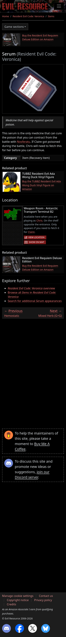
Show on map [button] (36, 242)
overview (31, 288)
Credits (11, 604)
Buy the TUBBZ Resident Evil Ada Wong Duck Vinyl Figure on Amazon (41, 185)
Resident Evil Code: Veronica (28, 16)
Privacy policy (43, 600)
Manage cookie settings (17, 596)
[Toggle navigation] (59, 6)
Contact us (46, 596)
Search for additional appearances (35, 301)
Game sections (14, 27)
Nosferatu (23, 142)
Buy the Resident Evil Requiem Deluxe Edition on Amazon (40, 37)
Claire (31, 232)
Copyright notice (18, 600)
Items (51, 16)
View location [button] (36, 237)
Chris (39, 220)
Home (5, 16)
